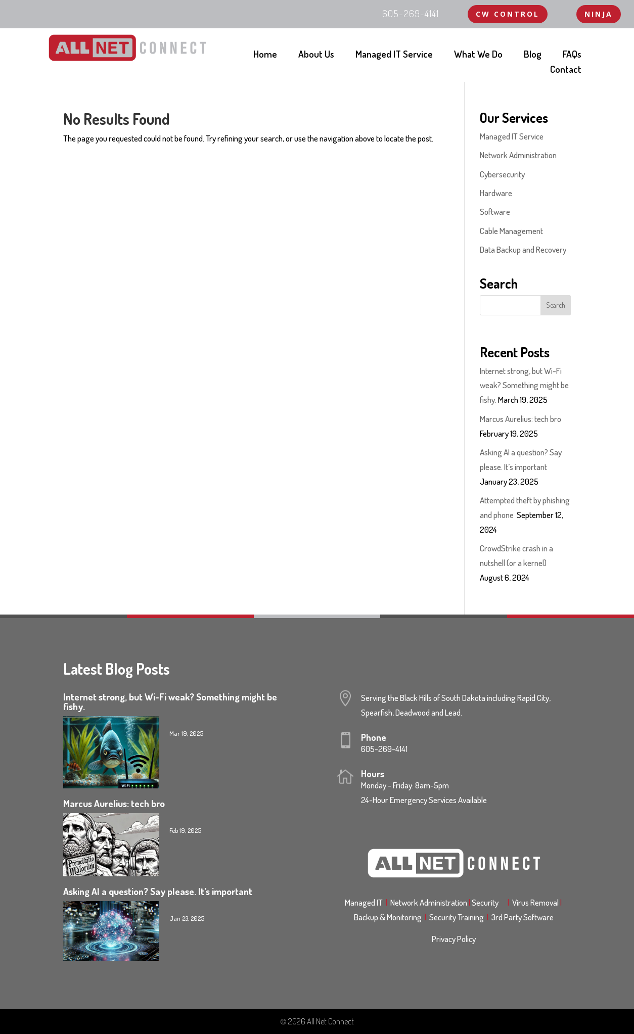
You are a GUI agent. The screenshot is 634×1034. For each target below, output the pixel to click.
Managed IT (364, 902)
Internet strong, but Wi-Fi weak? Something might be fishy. (524, 385)
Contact (565, 70)
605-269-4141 (384, 748)
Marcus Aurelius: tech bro (520, 418)
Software (495, 211)
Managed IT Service (394, 55)
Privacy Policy (454, 938)
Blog (532, 55)
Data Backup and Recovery (523, 249)
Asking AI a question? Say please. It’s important (157, 891)
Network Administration (518, 155)
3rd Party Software (522, 917)
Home (265, 55)
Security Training (458, 917)
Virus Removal (537, 902)
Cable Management (511, 230)
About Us (316, 55)
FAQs (572, 55)
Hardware (496, 192)
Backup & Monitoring (391, 917)
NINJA (598, 14)
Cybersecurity (502, 174)
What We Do (478, 55)
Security (488, 902)
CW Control (507, 14)
